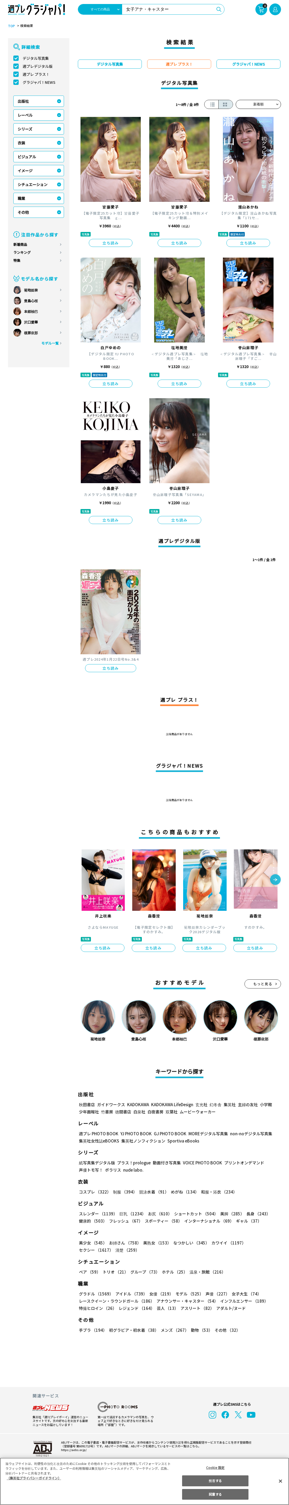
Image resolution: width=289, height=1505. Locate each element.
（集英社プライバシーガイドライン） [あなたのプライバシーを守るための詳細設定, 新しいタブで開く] (34, 1478)
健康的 (92, 1221)
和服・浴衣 (217, 1192)
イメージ (25, 170)
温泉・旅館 (206, 1272)
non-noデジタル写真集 (247, 1133)
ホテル (173, 1272)
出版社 (23, 101)
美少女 (92, 1243)
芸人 (166, 1308)
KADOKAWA (138, 1104)
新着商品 (20, 244)
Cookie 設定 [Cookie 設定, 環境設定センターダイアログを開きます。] (215, 1467)
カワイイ (226, 1243)
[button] (275, 880)
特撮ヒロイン (97, 1308)
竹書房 (107, 1111)
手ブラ (92, 1330)
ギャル (247, 1221)
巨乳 (132, 1213)
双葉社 (172, 1111)
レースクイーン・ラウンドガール (116, 1301)
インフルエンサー (243, 1301)
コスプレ (94, 1192)
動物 (200, 1330)
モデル (188, 1294)
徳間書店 (123, 1111)
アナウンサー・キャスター (187, 1301)
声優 (215, 1294)
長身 (255, 1213)
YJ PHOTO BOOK (134, 1133)
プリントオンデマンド (242, 1162)
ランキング (22, 252)
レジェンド (136, 1308)
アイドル (130, 1294)
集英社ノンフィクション (142, 1141)
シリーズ (25, 129)
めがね (183, 1192)
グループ (144, 1272)
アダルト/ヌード (229, 1308)
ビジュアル (27, 156)
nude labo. (133, 1170)
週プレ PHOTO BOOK (98, 1133)
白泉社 (139, 1111)
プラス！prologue (133, 1162)
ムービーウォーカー (198, 1111)
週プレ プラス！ (36, 74)
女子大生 (244, 1294)
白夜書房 (155, 1111)
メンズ (173, 1330)
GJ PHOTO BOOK (167, 1133)
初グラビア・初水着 (133, 1330)
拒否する (215, 1480)
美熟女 (156, 1243)
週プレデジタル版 (38, 66)
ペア (89, 1272)
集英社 (229, 1104)
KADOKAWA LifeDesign (172, 1104)
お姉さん (124, 1243)
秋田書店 (87, 1104)
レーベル (25, 115)
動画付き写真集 (166, 1162)
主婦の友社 (247, 1104)
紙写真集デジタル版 (97, 1162)
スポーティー (162, 1221)
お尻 (158, 1213)
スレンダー (98, 1213)
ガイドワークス (111, 1104)
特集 (16, 260)
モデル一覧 (50, 343)
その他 (23, 212)
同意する (215, 1494)
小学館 (265, 1104)
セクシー (262, 1243)
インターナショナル (208, 1221)
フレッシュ (125, 1221)
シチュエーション (32, 184)
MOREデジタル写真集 (205, 1133)
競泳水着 (153, 1192)
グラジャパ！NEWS (39, 82)
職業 (21, 198)
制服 (124, 1192)
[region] (144, 1481)
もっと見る (262, 983)
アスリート (196, 1308)
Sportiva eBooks (182, 1141)
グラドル (96, 1294)
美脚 (230, 1213)
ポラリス (113, 1170)
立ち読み (110, 243)
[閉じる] (280, 1481)
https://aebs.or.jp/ (73, 1450)
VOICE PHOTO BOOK (201, 1162)
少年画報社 (89, 1111)
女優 (160, 1294)
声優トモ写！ (91, 1170)
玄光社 (201, 1104)
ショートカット (194, 1213)
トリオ (115, 1272)
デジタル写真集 (36, 58)
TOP (11, 25)
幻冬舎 (215, 1104)
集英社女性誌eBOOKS (99, 1141)
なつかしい (189, 1243)
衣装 (21, 142)
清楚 (90, 1250)
